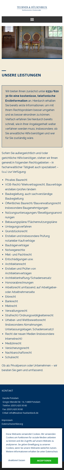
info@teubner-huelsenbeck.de (23, 412)
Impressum (7, 420)
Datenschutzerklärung (12, 423)
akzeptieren (44, 460)
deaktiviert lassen (16, 460)
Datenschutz (52, 451)
